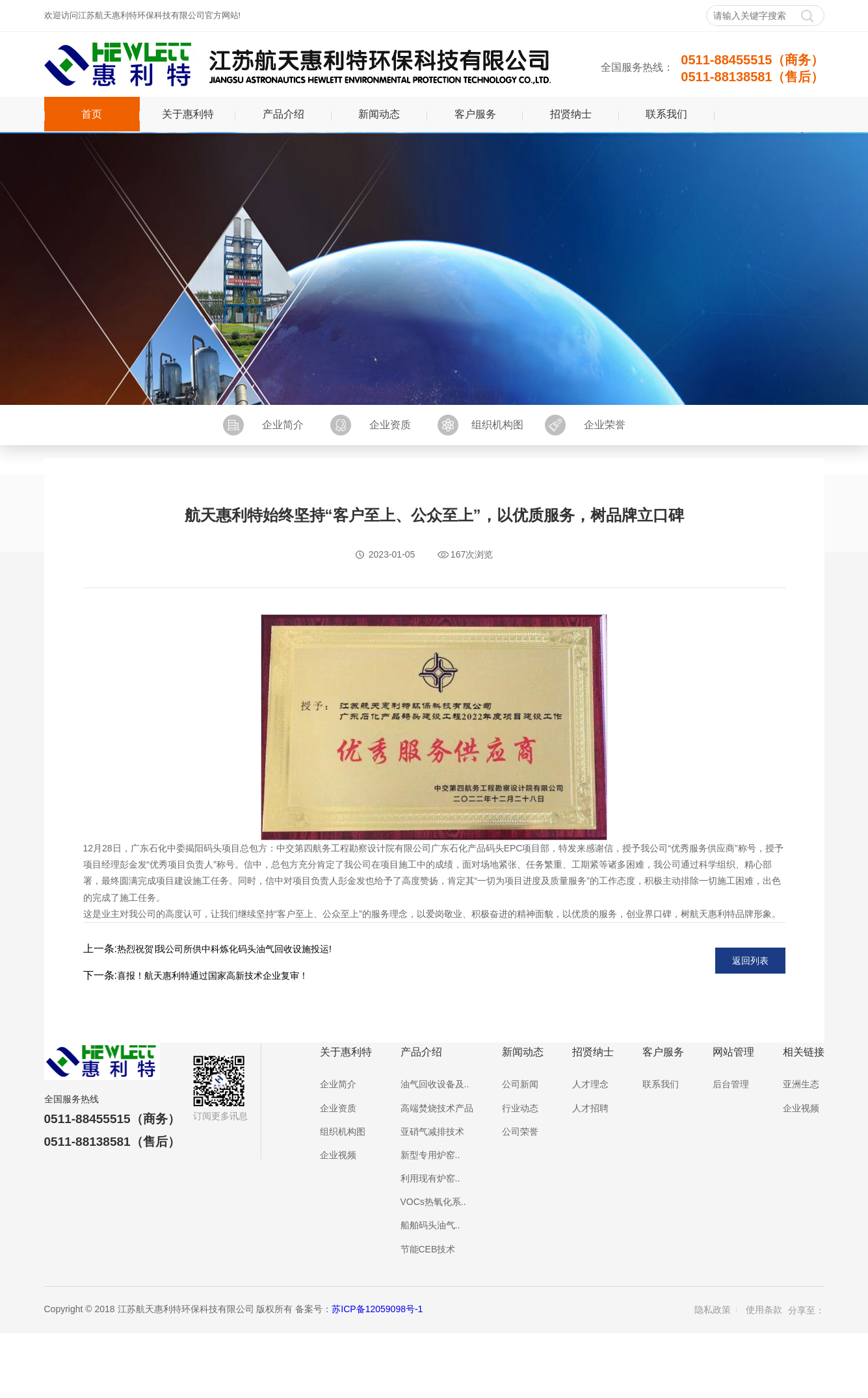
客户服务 (475, 114)
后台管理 (731, 1084)
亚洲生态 (801, 1084)
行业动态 (520, 1108)
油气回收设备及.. (435, 1084)
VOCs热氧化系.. (433, 1202)
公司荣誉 (520, 1131)
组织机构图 (497, 424)
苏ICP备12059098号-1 (377, 1309)
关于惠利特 (188, 114)
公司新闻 (520, 1084)
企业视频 (338, 1155)
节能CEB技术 (428, 1249)
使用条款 (764, 1309)
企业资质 (390, 424)
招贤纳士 (571, 114)
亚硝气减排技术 (432, 1131)
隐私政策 (712, 1309)
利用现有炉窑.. (430, 1178)
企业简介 (283, 424)
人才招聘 (590, 1108)
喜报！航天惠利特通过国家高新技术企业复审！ (212, 975)
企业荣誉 (604, 424)
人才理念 (590, 1084)
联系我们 (666, 114)
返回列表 (750, 960)
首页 (91, 114)
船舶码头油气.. (430, 1225)
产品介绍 (283, 114)
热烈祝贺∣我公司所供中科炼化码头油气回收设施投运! (224, 949)
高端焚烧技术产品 (437, 1108)
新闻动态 (379, 114)
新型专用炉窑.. (430, 1155)
